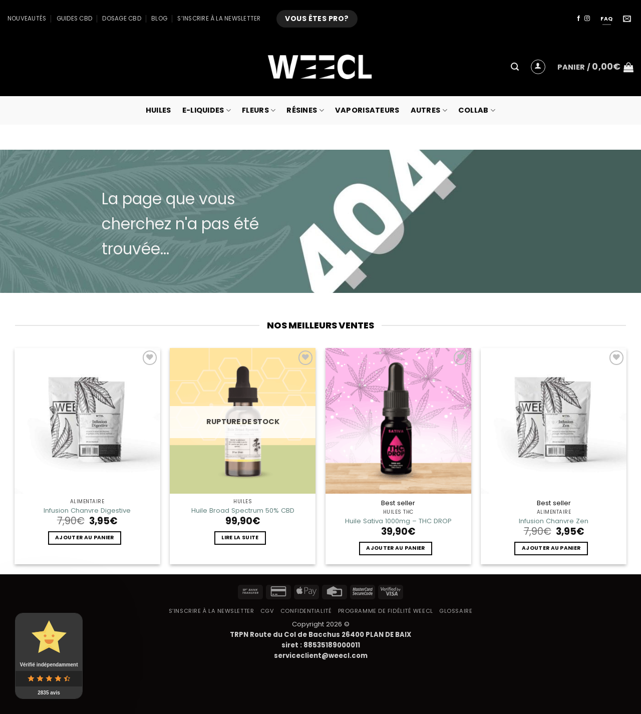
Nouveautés (27, 19)
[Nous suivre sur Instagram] (587, 19)
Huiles (158, 110)
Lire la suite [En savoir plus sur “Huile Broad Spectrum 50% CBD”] (239, 537)
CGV (267, 611)
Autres (429, 110)
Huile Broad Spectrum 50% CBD (242, 510)
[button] (515, 67)
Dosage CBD (121, 19)
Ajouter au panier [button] (84, 537)
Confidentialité (306, 611)
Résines (305, 110)
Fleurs (258, 110)
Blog (159, 19)
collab (476, 110)
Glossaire (455, 611)
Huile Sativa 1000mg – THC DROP (398, 521)
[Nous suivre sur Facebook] (578, 19)
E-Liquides (206, 110)
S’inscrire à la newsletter (218, 19)
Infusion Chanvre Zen (553, 521)
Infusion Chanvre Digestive (87, 510)
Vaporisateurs (367, 110)
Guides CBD (74, 19)
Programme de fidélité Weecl (385, 611)
